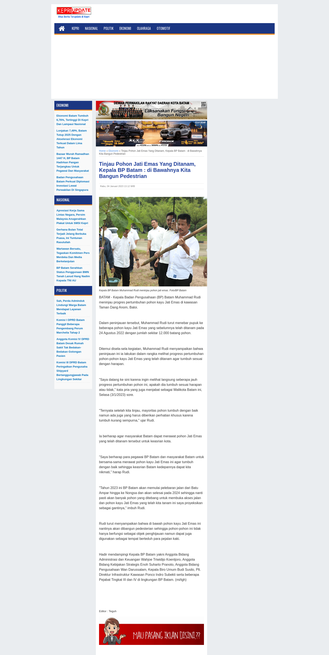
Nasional (91, 28)
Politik (109, 28)
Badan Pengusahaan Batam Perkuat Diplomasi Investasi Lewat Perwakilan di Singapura (72, 183)
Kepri (75, 28)
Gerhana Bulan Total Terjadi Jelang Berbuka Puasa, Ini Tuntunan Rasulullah (71, 236)
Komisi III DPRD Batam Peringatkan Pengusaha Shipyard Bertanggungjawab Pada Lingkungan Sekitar (72, 371)
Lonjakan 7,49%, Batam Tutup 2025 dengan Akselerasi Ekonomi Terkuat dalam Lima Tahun (71, 139)
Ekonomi (125, 28)
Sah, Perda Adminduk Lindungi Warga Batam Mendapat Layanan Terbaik (71, 307)
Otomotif (163, 28)
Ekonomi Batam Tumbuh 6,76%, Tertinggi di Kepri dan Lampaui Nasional (72, 120)
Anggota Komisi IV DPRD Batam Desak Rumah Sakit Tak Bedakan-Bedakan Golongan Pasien (72, 347)
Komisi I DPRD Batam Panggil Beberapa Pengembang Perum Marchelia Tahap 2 (70, 326)
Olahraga (144, 28)
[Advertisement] (164, 69)
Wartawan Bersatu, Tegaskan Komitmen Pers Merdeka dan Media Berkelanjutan (73, 255)
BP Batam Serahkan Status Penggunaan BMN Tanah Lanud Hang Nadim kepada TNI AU (73, 274)
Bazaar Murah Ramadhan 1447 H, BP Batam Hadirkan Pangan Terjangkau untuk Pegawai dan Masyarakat (72, 162)
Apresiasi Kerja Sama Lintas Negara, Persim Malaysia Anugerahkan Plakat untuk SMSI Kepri (72, 217)
